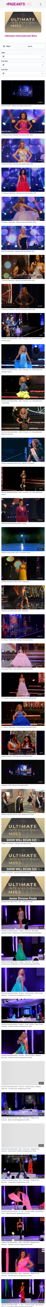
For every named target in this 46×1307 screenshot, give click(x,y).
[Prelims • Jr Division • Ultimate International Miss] (23, 844)
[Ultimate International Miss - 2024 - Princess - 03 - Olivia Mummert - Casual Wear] (23, 402)
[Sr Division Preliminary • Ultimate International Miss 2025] (23, 193)
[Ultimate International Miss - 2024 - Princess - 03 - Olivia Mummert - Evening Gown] (23, 340)
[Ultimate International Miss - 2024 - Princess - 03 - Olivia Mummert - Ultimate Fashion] (23, 371)
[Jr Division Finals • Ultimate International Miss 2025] (23, 135)
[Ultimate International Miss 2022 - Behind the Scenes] (23, 814)
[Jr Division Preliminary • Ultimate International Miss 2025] (23, 222)
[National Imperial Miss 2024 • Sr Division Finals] (23, 553)
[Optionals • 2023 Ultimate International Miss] (23, 785)
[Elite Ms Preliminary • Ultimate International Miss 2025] (23, 251)
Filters (6, 46)
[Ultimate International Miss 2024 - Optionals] (23, 611)
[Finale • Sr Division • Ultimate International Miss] (23, 873)
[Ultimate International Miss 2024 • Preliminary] (23, 582)
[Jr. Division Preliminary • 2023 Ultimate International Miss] (23, 727)
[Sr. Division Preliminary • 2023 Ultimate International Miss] (23, 698)
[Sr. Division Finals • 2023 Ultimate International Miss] (23, 640)
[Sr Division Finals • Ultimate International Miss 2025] (23, 164)
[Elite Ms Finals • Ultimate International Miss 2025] (23, 106)
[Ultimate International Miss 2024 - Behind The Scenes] (23, 463)
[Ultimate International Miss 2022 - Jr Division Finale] (23, 902)
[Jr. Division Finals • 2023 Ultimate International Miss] (23, 669)
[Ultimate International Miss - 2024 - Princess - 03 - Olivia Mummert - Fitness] (23, 493)
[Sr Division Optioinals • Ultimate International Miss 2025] (23, 309)
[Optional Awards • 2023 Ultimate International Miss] (23, 756)
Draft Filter (4, 61)
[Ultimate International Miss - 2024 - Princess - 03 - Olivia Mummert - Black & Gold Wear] (23, 433)
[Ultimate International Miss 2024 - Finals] (23, 523)
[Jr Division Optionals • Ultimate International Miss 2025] (23, 280)
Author (3, 53)
